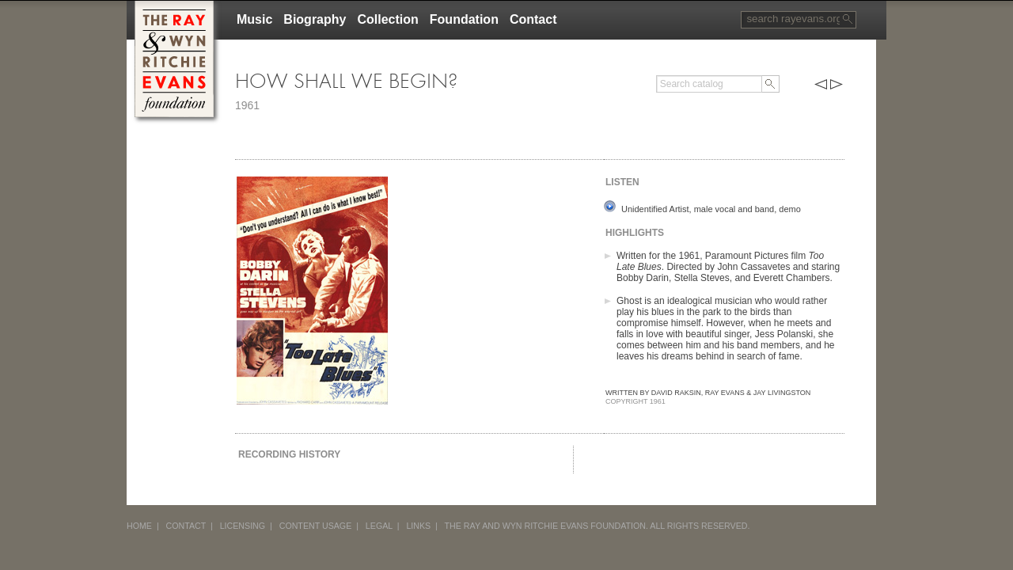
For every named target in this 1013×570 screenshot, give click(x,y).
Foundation (464, 19)
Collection (387, 19)
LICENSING (242, 525)
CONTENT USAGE (315, 525)
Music (254, 19)
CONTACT (186, 525)
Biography (314, 19)
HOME (139, 525)
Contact (533, 19)
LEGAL (379, 525)
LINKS (418, 525)
